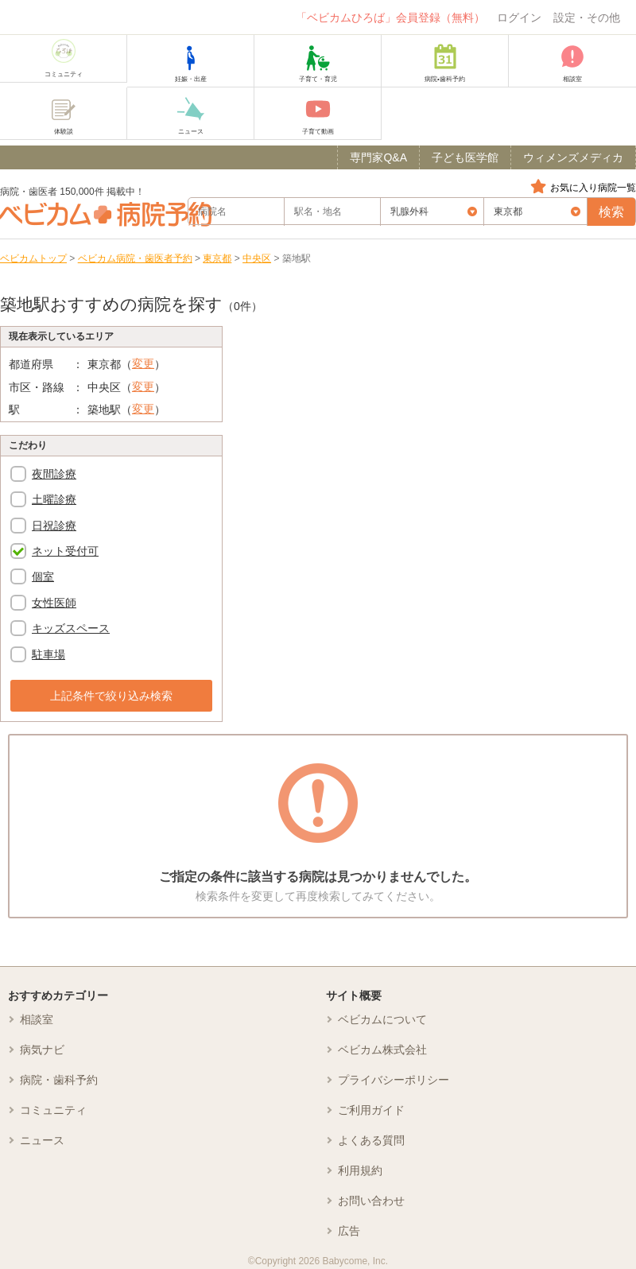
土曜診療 (54, 499)
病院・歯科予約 (59, 1079)
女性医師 (54, 602)
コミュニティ (53, 1110)
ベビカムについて (382, 1019)
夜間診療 (54, 474)
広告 (349, 1230)
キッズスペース (71, 628)
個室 (43, 576)
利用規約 (360, 1170)
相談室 (36, 1019)
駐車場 (48, 654)
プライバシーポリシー (393, 1079)
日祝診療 (54, 525)
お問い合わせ (371, 1200)
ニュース (42, 1140)
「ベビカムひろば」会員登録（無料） (390, 17)
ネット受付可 (65, 551)
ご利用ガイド (371, 1110)
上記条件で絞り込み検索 (111, 695)
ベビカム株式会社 (382, 1049)
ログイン (519, 17)
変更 (143, 363)
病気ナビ (42, 1049)
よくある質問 (371, 1140)
